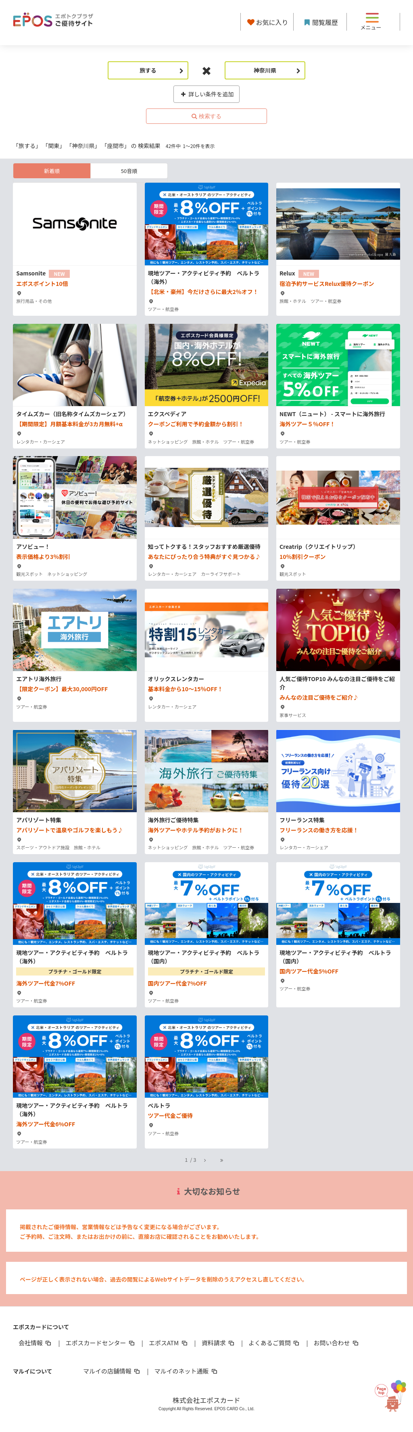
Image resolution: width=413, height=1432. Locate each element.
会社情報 (35, 1342)
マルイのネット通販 (186, 1371)
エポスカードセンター (100, 1342)
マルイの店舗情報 (112, 1371)
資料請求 (219, 1342)
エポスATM (169, 1342)
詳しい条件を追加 (206, 94)
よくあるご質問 (274, 1342)
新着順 (52, 171)
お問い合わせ (337, 1342)
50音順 (129, 171)
